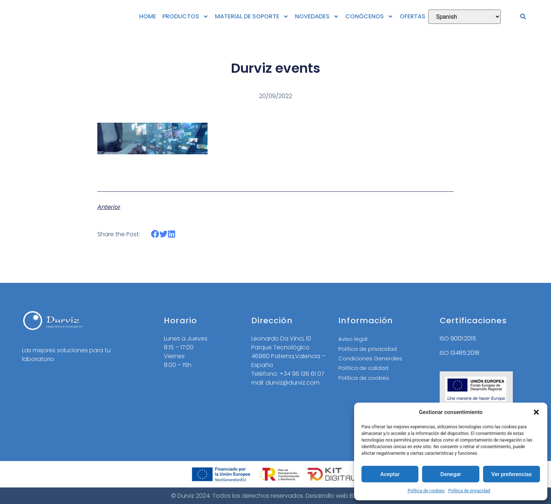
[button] (536, 412)
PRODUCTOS (185, 16)
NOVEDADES (317, 16)
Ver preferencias (511, 474)
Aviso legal (353, 339)
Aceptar (390, 474)
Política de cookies (426, 490)
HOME (147, 16)
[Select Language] (464, 17)
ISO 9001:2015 (458, 338)
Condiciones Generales (372, 360)
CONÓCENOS (369, 16)
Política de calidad (365, 370)
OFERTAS (412, 16)
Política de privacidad (469, 490)
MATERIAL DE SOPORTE (252, 16)
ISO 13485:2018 (459, 353)
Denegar (450, 474)
